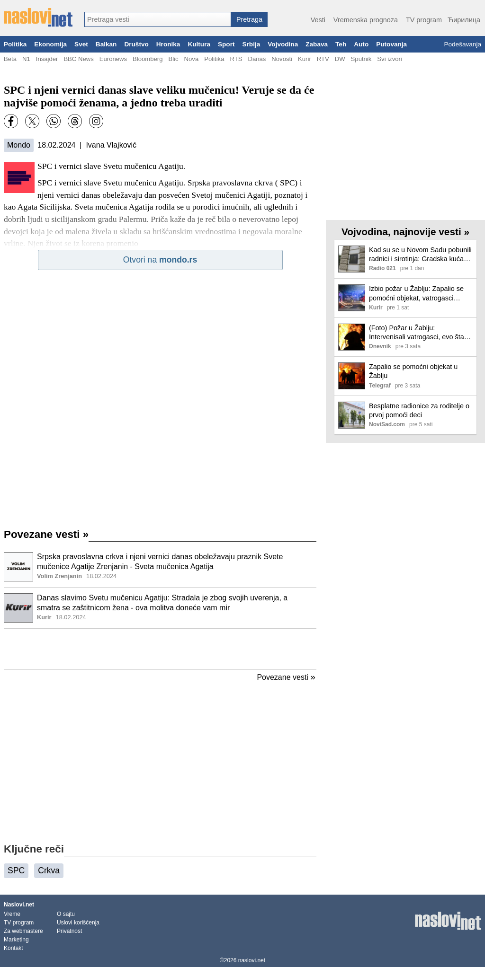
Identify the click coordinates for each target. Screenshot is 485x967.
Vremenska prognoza (365, 20)
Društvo (136, 44)
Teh (340, 44)
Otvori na (160, 259)
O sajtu (66, 914)
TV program (424, 20)
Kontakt (13, 948)
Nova (191, 58)
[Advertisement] (160, 649)
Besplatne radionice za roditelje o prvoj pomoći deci (419, 410)
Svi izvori (389, 58)
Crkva (49, 870)
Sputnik (361, 58)
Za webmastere (23, 931)
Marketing (16, 939)
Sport (226, 44)
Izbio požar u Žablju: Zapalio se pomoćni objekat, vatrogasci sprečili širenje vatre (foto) (416, 293)
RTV (323, 58)
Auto (361, 44)
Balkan (106, 44)
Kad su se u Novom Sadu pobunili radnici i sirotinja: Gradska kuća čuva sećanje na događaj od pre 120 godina (420, 255)
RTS (236, 58)
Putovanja (391, 44)
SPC (16, 870)
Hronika (168, 44)
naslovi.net (251, 960)
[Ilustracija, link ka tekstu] (18, 567)
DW (340, 58)
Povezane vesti (46, 534)
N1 (26, 58)
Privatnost (69, 931)
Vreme (12, 914)
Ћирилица (464, 20)
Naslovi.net (19, 904)
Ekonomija (50, 44)
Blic (173, 58)
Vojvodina (283, 44)
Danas (257, 58)
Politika (15, 44)
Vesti (318, 20)
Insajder (47, 58)
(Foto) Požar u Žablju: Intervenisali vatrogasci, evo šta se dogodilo (416, 333)
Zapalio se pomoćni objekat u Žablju (413, 371)
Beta (10, 58)
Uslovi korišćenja (78, 922)
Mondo (18, 145)
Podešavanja (462, 44)
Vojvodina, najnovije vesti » (405, 231)
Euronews (113, 58)
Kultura (199, 44)
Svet (81, 44)
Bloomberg (147, 58)
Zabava (316, 44)
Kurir (304, 58)
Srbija (251, 44)
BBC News (78, 58)
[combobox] (157, 19)
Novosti (281, 58)
